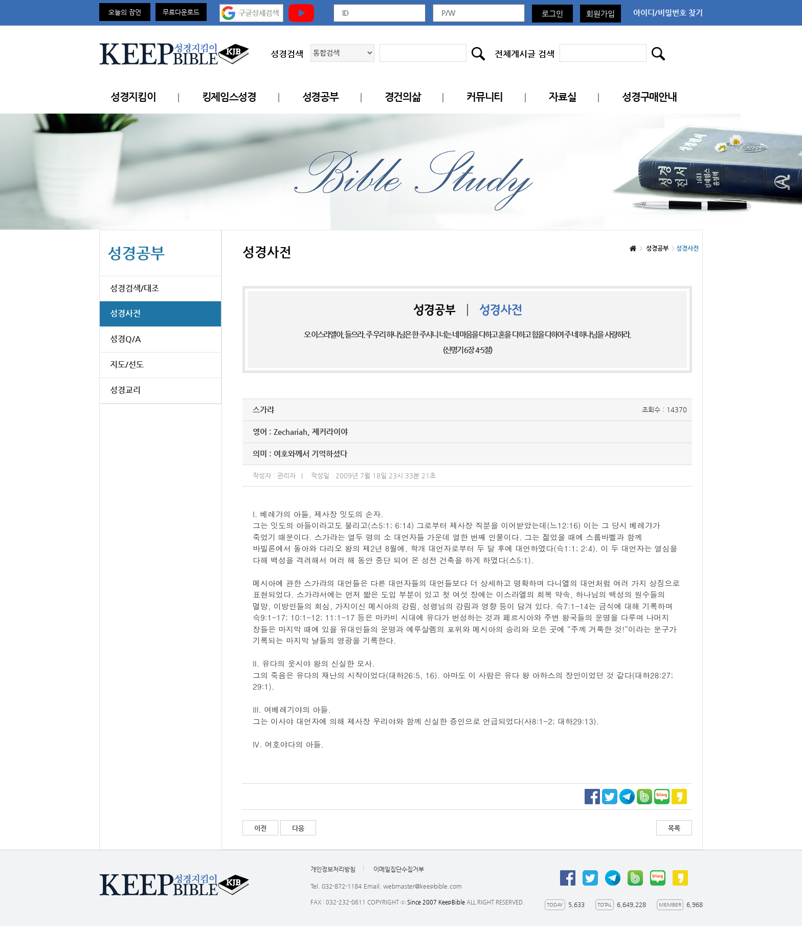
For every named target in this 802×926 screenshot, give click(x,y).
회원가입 (600, 13)
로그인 (552, 13)
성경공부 (320, 97)
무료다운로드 (181, 12)
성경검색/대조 (134, 288)
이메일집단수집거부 (398, 869)
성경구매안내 (649, 97)
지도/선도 (127, 364)
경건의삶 (403, 97)
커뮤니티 (484, 97)
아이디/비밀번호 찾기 (668, 12)
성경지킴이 (133, 97)
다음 (298, 828)
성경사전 (125, 313)
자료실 (562, 97)
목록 (674, 828)
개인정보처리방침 (332, 869)
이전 (260, 828)
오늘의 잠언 (124, 12)
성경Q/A (125, 339)
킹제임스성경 (229, 97)
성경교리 (125, 390)
